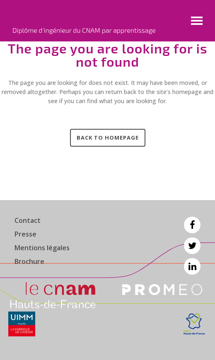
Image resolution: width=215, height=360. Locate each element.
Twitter (192, 245)
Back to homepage (108, 137)
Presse (25, 234)
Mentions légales (42, 247)
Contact (27, 220)
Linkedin (192, 266)
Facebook (192, 225)
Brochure (29, 261)
